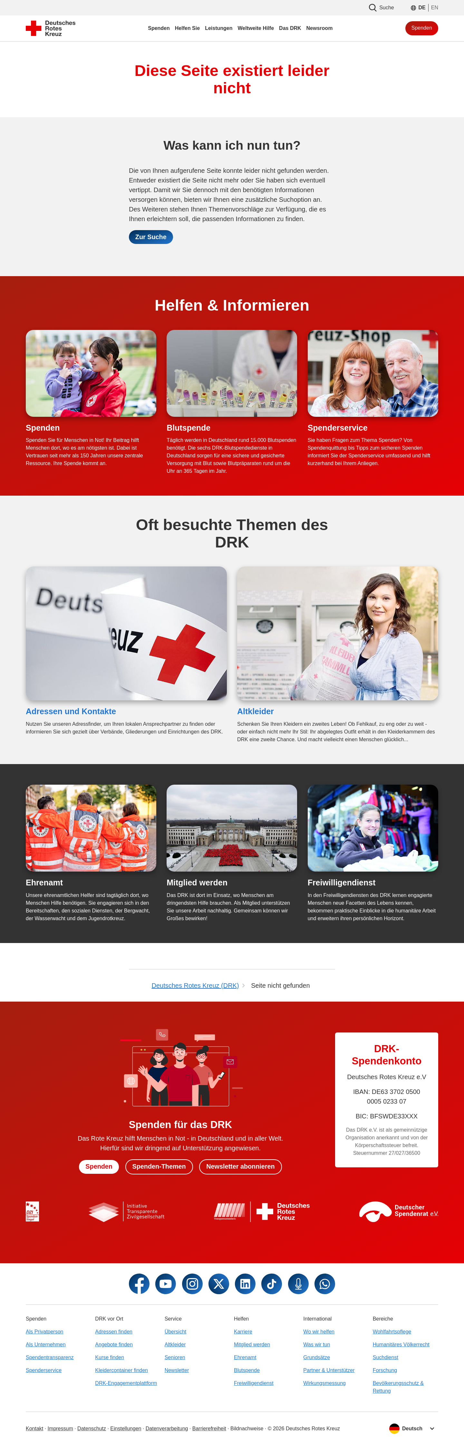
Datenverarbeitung (167, 1428)
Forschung (385, 1370)
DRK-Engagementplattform (126, 1383)
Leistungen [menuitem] (218, 28)
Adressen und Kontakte (71, 711)
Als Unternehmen (46, 1344)
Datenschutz (91, 1428)
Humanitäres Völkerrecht (401, 1344)
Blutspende (188, 427)
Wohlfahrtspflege (392, 1331)
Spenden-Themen (159, 1166)
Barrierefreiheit (209, 1428)
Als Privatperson (44, 1331)
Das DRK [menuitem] (290, 28)
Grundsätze (316, 1357)
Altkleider (255, 711)
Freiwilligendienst (342, 882)
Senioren (175, 1357)
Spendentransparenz (50, 1357)
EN (434, 7)
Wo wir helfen (318, 1331)
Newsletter (177, 1370)
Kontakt (34, 1428)
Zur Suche (151, 237)
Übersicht (176, 1331)
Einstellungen (125, 1428)
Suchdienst (385, 1357)
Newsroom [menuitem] (319, 28)
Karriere (243, 1331)
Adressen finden (113, 1331)
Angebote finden (114, 1344)
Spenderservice (338, 427)
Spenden (421, 28)
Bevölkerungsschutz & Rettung (398, 1387)
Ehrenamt (44, 882)
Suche (381, 8)
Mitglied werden (197, 882)
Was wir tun (316, 1344)
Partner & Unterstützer (328, 1370)
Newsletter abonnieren (241, 1166)
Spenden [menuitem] (159, 28)
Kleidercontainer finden (121, 1370)
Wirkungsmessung (324, 1383)
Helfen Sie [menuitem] (187, 28)
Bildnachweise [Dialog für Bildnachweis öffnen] (246, 1428)
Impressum (60, 1428)
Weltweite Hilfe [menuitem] (255, 28)
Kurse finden (109, 1357)
